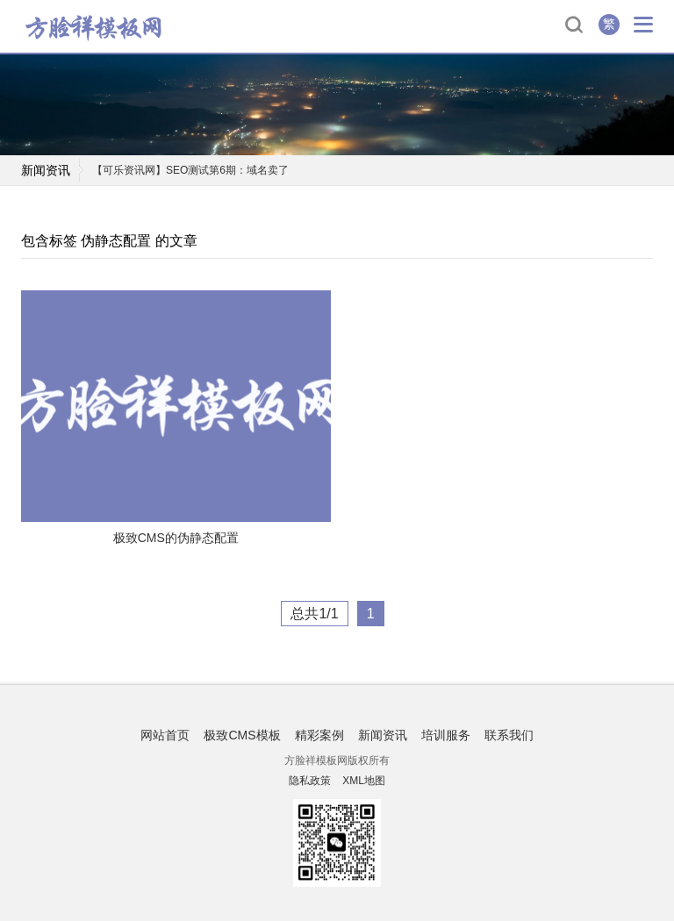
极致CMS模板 (242, 735)
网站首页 (165, 735)
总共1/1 (314, 613)
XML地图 (363, 781)
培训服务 (445, 735)
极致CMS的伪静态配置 (176, 538)
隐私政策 (310, 781)
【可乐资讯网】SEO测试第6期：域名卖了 (190, 170)
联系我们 (509, 735)
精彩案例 (319, 735)
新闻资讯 (382, 735)
